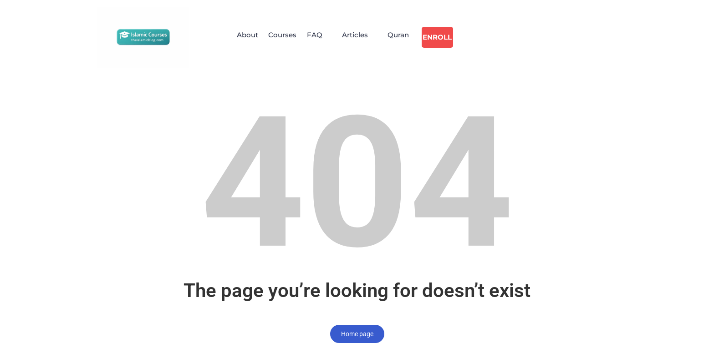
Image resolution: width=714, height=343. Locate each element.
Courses (282, 37)
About (244, 37)
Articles (360, 37)
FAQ (317, 37)
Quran (406, 37)
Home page (357, 334)
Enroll (444, 37)
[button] (321, 37)
